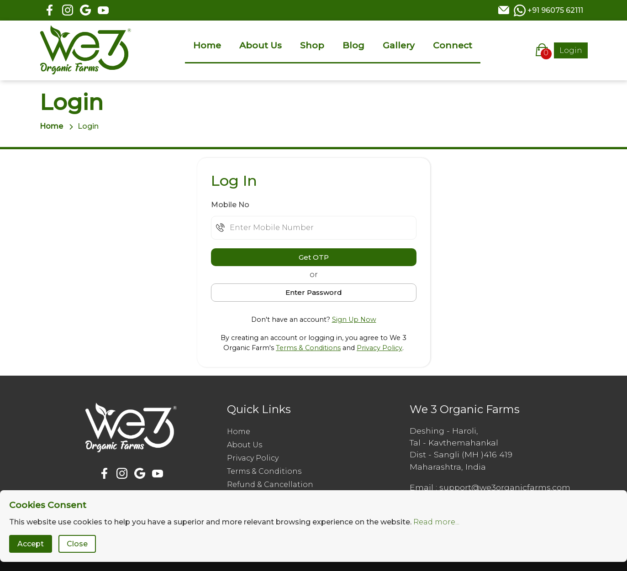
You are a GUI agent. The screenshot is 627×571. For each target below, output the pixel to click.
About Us (260, 45)
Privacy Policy (379, 348)
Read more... (436, 522)
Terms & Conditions (308, 348)
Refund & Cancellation (270, 484)
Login (570, 50)
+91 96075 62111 (555, 10)
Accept (30, 544)
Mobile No (230, 204)
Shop (312, 45)
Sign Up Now (354, 319)
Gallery (399, 45)
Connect (452, 45)
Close (77, 544)
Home (207, 45)
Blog (353, 45)
